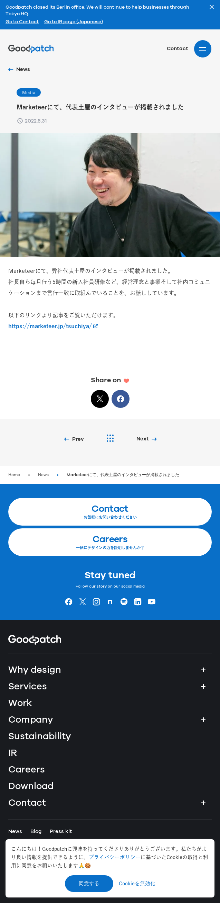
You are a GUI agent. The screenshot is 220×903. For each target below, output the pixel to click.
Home (14, 475)
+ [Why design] (203, 669)
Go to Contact (22, 22)
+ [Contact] (203, 802)
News (43, 475)
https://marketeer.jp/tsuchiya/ (50, 326)
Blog (35, 831)
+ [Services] (203, 686)
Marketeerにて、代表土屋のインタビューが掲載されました (123, 475)
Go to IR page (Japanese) (73, 22)
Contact (177, 48)
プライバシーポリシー (115, 857)
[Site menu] (203, 49)
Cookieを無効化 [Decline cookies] (137, 883)
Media (28, 92)
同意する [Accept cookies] (89, 883)
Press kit (61, 831)
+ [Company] (203, 719)
